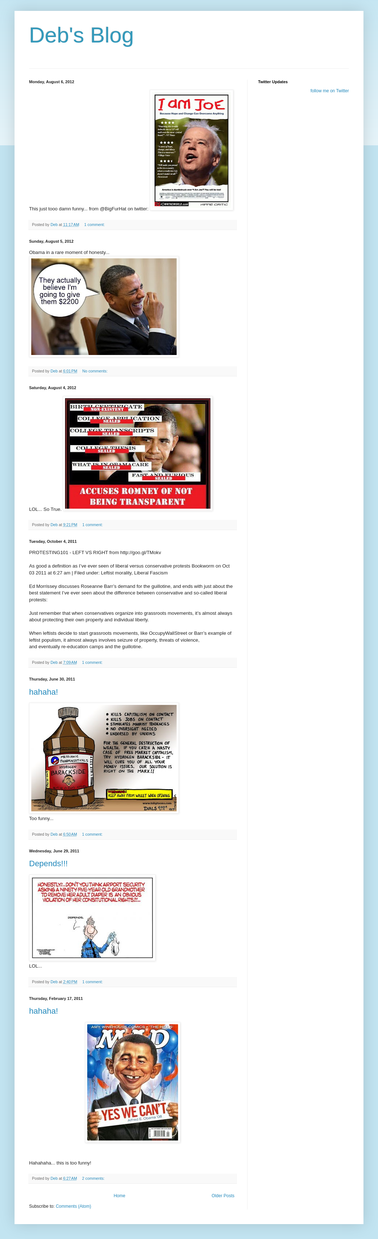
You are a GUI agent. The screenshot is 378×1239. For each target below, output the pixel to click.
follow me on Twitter (329, 90)
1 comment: (95, 224)
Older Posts (223, 1195)
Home (119, 1195)
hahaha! (43, 692)
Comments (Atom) (73, 1206)
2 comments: (94, 1178)
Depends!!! (48, 863)
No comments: (95, 371)
